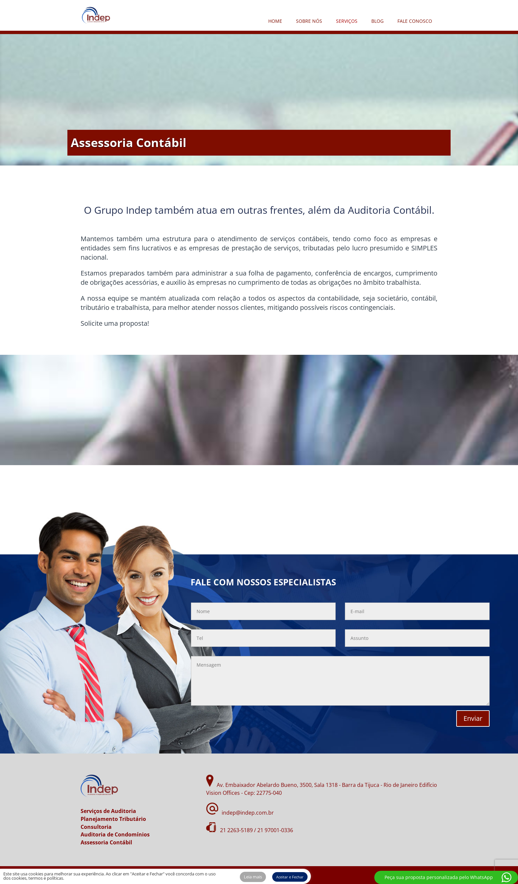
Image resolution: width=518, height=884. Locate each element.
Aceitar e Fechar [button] (290, 876)
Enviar (472, 718)
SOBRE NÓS (309, 21)
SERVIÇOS (346, 21)
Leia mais (253, 877)
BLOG (377, 21)
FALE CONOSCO (414, 21)
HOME (275, 21)
